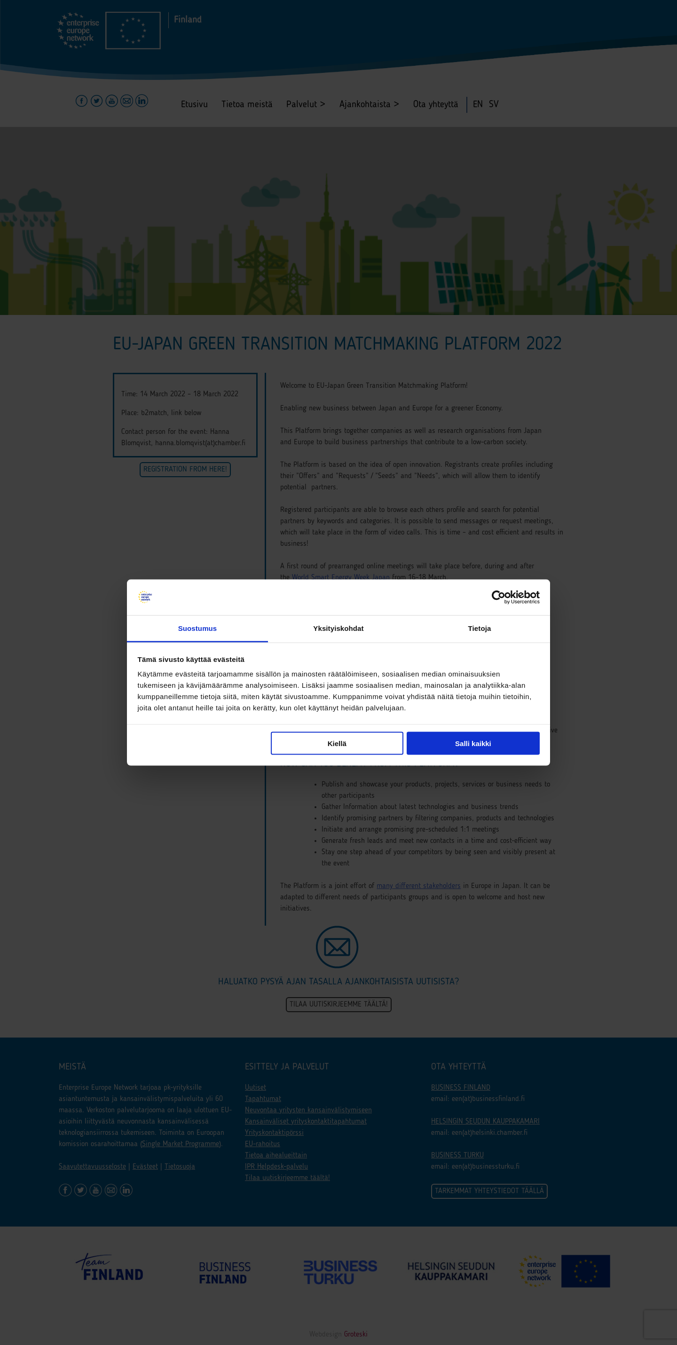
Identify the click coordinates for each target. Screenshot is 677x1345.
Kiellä (337, 743)
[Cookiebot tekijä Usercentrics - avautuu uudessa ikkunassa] (498, 597)
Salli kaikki (473, 743)
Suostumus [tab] (197, 628)
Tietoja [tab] (479, 628)
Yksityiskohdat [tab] (338, 628)
